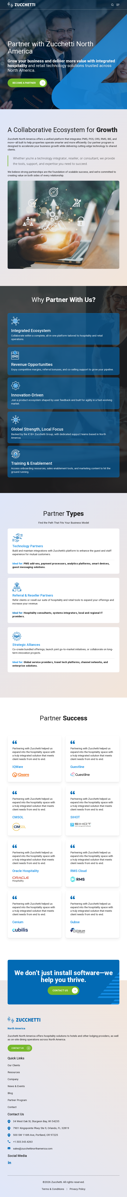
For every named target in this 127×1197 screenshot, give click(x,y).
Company (13, 1079)
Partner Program (17, 1100)
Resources (14, 1072)
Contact (12, 1107)
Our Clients (14, 1065)
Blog (10, 1093)
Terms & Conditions (53, 1189)
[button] (117, 4)
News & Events (16, 1086)
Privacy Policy (77, 1189)
